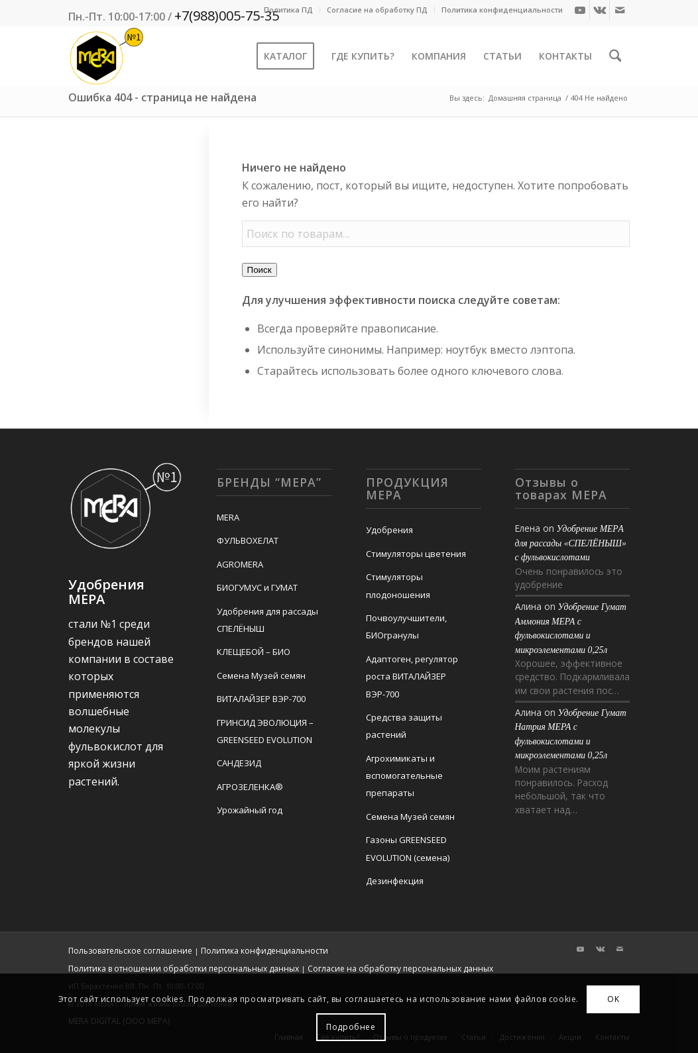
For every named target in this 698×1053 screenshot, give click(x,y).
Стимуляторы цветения (416, 554)
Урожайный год (249, 810)
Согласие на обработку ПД (377, 10)
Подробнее (350, 1026)
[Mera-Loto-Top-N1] (106, 56)
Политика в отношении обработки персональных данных (183, 968)
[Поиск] (615, 56)
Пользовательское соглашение (130, 950)
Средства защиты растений (404, 725)
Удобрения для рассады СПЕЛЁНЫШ (267, 619)
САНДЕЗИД (239, 763)
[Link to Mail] (620, 10)
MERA (228, 517)
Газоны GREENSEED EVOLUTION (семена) (407, 848)
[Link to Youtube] (579, 10)
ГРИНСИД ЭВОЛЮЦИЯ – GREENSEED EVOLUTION (265, 731)
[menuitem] (288, 10)
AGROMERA (240, 564)
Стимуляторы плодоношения (398, 585)
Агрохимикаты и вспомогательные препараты (404, 775)
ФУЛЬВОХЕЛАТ (247, 540)
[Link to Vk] (599, 10)
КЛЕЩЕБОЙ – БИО (253, 652)
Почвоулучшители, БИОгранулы (406, 626)
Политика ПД (288, 10)
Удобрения (389, 530)
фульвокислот (105, 746)
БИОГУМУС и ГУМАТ (257, 587)
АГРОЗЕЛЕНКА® (250, 787)
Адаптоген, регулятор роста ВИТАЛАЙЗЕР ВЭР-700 (412, 676)
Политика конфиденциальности (502, 10)
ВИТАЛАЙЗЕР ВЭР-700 (261, 699)
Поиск (259, 270)
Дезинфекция (395, 881)
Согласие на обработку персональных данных (400, 968)
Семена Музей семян (261, 675)
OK (613, 999)
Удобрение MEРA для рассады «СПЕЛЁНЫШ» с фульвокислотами (570, 543)
